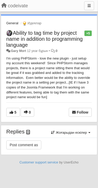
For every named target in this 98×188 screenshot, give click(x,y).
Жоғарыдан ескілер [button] (70, 132)
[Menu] (89, 5)
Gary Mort (18, 51)
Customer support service (38, 162)
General (12, 23)
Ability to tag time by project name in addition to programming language (44, 39)
